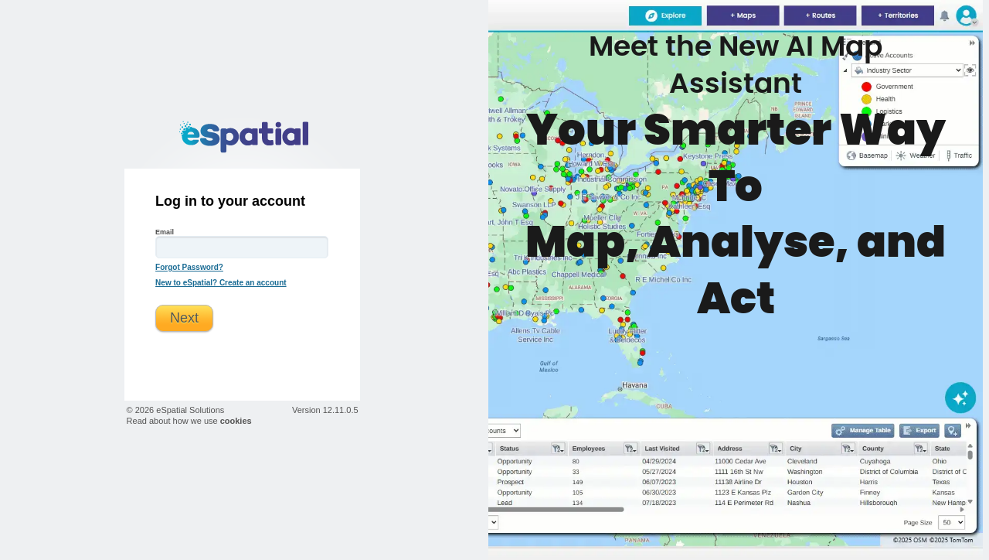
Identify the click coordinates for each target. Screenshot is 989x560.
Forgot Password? (189, 267)
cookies (236, 420)
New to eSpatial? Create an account (221, 282)
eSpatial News (735, 280)
